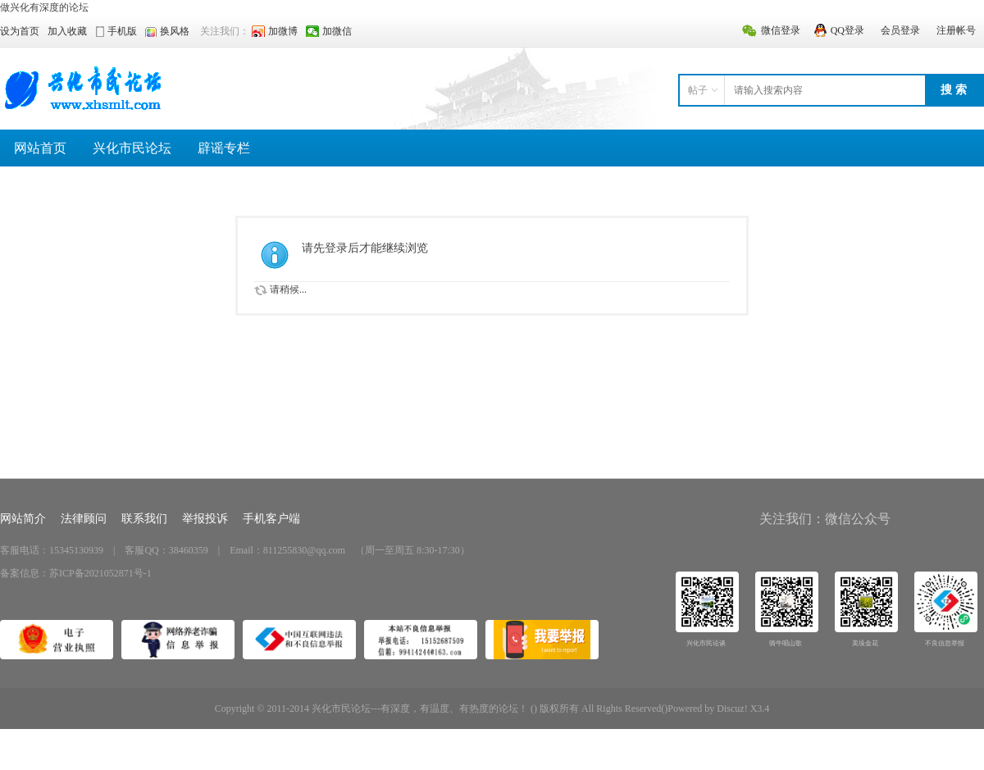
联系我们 (144, 519)
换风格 (174, 31)
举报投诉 (205, 519)
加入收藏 (67, 31)
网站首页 (40, 148)
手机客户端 (271, 519)
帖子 (698, 90)
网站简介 (23, 519)
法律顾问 (84, 519)
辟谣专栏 (224, 148)
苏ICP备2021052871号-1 (100, 573)
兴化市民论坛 (132, 148)
